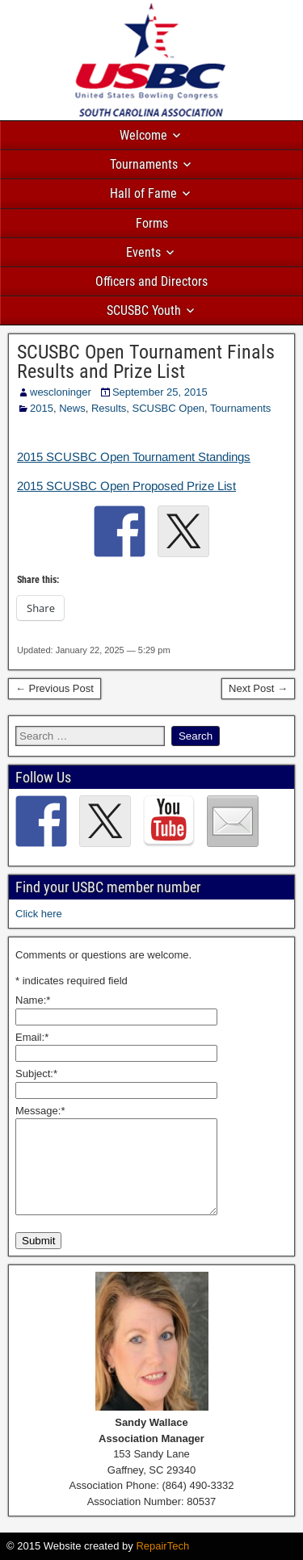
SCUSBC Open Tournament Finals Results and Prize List (146, 362)
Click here (38, 914)
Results (108, 408)
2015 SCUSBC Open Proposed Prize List (126, 486)
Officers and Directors (151, 281)
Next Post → (258, 688)
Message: (40, 1111)
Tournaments (144, 164)
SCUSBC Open (169, 408)
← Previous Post (54, 688)
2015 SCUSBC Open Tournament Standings (133, 456)
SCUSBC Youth (144, 310)
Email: (31, 1037)
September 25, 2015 (160, 392)
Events (143, 252)
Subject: (36, 1073)
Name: (32, 1000)
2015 (41, 408)
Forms (152, 223)
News (72, 408)
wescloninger (60, 392)
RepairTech (162, 1546)
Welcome (143, 135)
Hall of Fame (143, 193)
